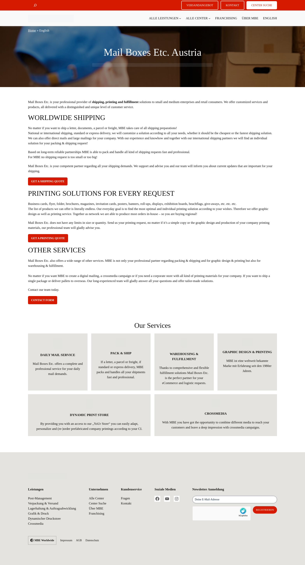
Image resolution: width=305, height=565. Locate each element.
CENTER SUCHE (261, 5)
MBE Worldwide (44, 540)
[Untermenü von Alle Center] (209, 18)
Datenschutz (92, 540)
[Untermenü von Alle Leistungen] (180, 18)
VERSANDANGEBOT (200, 5)
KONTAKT (232, 5)
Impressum (66, 540)
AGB (79, 540)
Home (32, 30)
